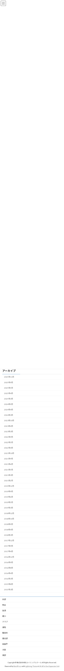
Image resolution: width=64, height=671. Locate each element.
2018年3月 (8, 535)
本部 (4, 599)
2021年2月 (8, 480)
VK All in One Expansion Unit (49, 666)
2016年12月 (9, 557)
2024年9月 (8, 404)
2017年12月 (9, 540)
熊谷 (4, 605)
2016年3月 (8, 579)
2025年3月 (8, 399)
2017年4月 (8, 551)
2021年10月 (9, 453)
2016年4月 (8, 573)
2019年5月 (8, 502)
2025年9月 (8, 382)
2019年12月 (9, 486)
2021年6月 (8, 464)
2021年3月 (8, 475)
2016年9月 (8, 562)
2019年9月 (8, 491)
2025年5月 (8, 388)
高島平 (5, 644)
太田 (4, 650)
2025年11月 (9, 377)
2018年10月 (9, 519)
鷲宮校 (5, 633)
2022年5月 (8, 442)
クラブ (5, 622)
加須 (4, 610)
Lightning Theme (31, 666)
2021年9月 (8, 459)
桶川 (4, 616)
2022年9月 (8, 437)
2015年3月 (8, 589)
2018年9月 (8, 524)
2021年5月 (8, 470)
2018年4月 (8, 529)
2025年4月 (8, 393)
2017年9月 (8, 546)
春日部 (5, 638)
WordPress (17, 666)
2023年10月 (9, 421)
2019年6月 (8, 497)
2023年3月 (8, 431)
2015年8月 (8, 584)
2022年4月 (8, 448)
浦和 (4, 627)
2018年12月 (9, 513)
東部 (4, 655)
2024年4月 (8, 409)
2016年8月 (8, 568)
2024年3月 (8, 415)
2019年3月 (8, 508)
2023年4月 (8, 426)
